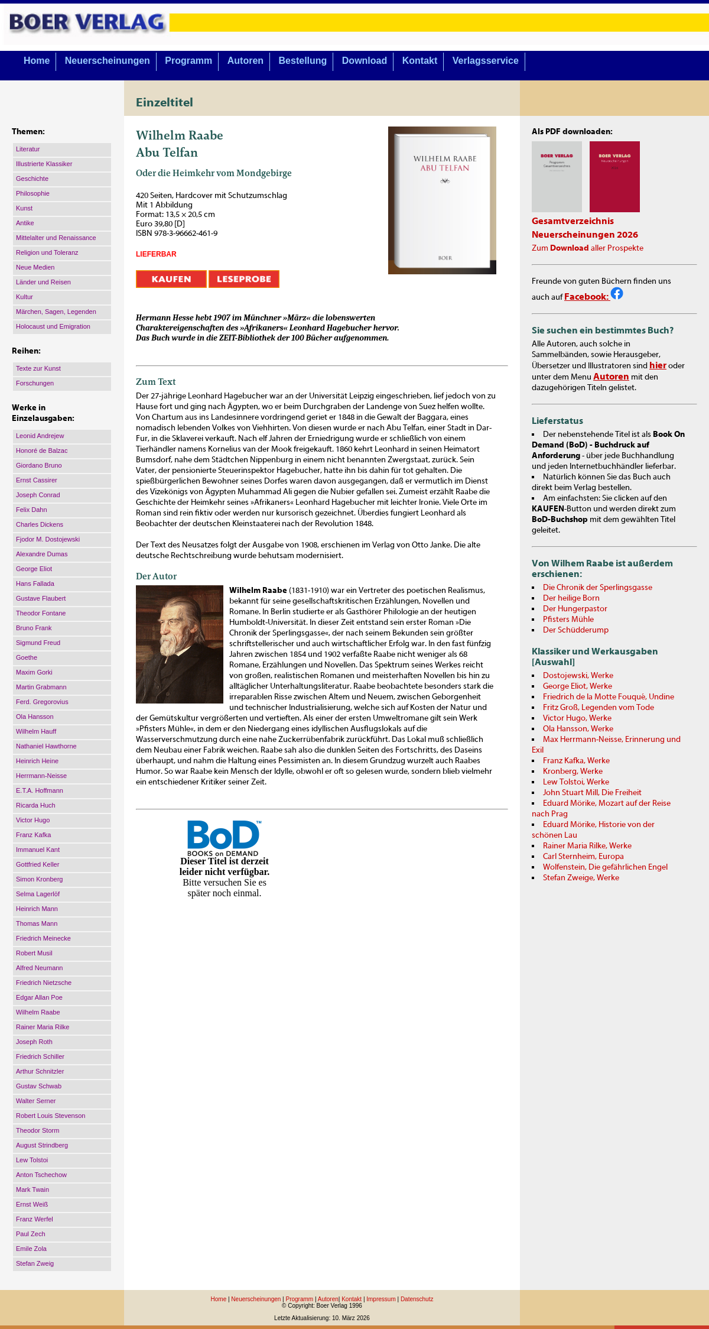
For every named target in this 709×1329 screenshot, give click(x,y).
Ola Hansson (35, 716)
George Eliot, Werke (577, 686)
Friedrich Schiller (40, 1056)
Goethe (26, 657)
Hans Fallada (35, 583)
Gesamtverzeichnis (573, 221)
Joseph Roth (34, 1041)
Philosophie (33, 193)
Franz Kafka (33, 834)
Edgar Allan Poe (39, 997)
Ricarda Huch (36, 805)
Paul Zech (30, 1233)
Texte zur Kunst (38, 368)
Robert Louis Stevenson (50, 1115)
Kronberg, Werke (573, 771)
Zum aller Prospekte (587, 248)
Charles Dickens (39, 524)
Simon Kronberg (39, 879)
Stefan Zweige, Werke (581, 878)
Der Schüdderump (576, 630)
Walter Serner (36, 1100)
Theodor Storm (37, 1130)
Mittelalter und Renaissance (56, 237)
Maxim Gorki (34, 672)
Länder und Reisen (43, 282)
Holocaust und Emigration (53, 326)
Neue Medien (35, 267)
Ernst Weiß (32, 1204)
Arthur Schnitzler (40, 1071)
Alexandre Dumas (41, 553)
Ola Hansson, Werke (578, 729)
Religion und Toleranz (47, 252)
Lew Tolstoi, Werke (576, 782)
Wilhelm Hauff (36, 731)
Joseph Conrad (38, 494)
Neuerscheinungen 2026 (585, 234)
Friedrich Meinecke (43, 938)
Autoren (245, 61)
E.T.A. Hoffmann (39, 790)
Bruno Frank (34, 627)
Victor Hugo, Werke (577, 718)
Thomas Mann (36, 923)
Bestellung (303, 61)
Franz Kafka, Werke (576, 761)
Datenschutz (417, 1299)
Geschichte (32, 178)
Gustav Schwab (38, 1086)
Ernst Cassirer (36, 480)
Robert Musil (34, 953)
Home (37, 61)
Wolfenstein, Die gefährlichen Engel (605, 867)
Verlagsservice (486, 61)
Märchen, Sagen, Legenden (56, 311)
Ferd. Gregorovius (42, 701)
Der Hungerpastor (575, 609)
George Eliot (34, 568)
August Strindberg (42, 1145)
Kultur (24, 296)
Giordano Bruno (39, 465)
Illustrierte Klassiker (44, 163)
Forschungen (35, 383)
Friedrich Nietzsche (43, 982)
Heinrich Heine (37, 760)
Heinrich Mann (37, 908)
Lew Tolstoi (32, 1159)
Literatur (28, 149)
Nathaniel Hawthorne (46, 746)
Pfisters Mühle (568, 619)
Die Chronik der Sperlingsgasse (597, 587)
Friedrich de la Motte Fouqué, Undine (608, 697)
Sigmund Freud (38, 642)
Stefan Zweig (35, 1263)
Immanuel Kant (38, 849)
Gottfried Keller (37, 864)
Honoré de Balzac (41, 450)
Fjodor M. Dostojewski (48, 539)
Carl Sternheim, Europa (583, 856)
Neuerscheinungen (107, 61)
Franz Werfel (34, 1219)
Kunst (24, 208)
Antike (25, 222)
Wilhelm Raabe (38, 1012)
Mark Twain (32, 1189)
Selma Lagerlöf (38, 893)
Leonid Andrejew (40, 435)
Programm (188, 61)
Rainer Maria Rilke (42, 1026)
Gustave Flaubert (41, 598)
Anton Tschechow (41, 1174)
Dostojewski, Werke (578, 675)
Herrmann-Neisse (41, 775)
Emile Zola (31, 1248)
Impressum (380, 1299)
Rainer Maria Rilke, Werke (587, 846)
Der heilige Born (571, 598)
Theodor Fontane (41, 613)
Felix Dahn (31, 509)
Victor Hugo (33, 820)
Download (364, 61)
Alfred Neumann (39, 967)
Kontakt (420, 61)
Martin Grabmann (41, 687)
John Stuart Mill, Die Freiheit (592, 793)
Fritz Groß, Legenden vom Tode (598, 707)
